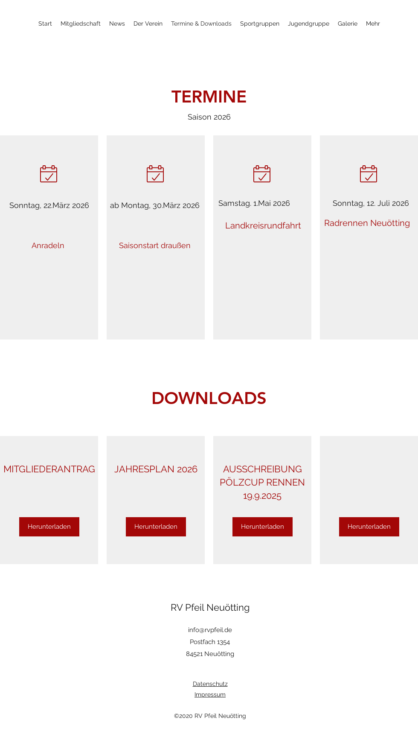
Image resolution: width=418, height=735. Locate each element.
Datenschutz (210, 683)
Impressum (210, 694)
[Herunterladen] (49, 526)
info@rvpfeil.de (210, 630)
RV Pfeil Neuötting (210, 607)
